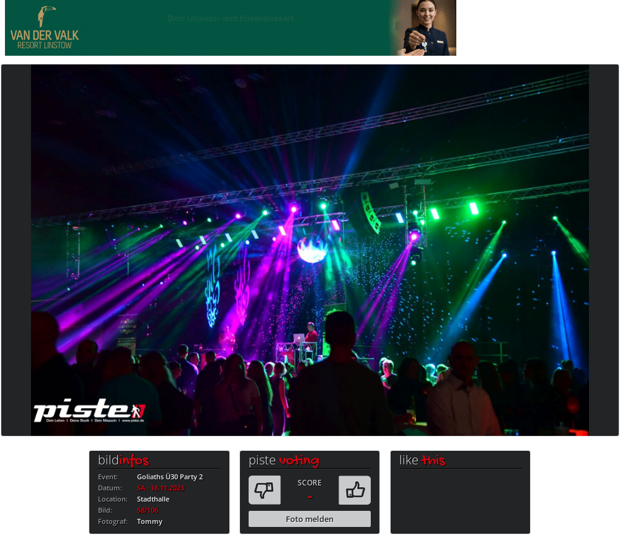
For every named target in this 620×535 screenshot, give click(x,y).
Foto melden (310, 518)
